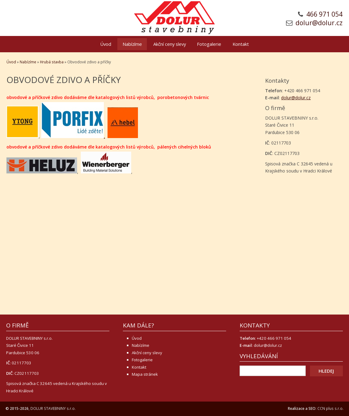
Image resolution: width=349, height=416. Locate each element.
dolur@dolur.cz (319, 22)
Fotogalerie (209, 44)
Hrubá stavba (52, 62)
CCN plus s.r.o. (330, 408)
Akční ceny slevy (169, 44)
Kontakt (241, 44)
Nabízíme (132, 44)
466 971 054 (324, 14)
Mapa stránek (145, 374)
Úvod (105, 44)
